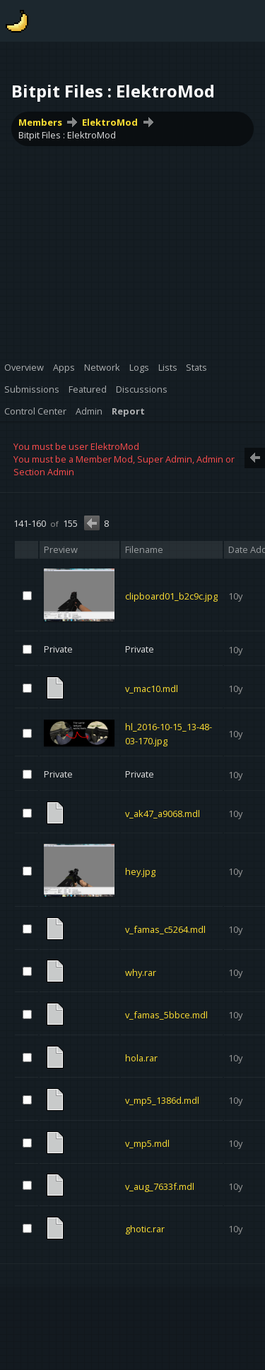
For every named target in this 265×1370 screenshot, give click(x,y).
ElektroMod (110, 122)
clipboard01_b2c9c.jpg (171, 596)
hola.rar (141, 1057)
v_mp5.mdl (147, 1143)
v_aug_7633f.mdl (159, 1185)
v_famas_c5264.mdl (165, 929)
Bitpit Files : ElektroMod (67, 135)
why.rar (140, 971)
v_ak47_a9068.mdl (162, 812)
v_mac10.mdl (151, 687)
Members (40, 122)
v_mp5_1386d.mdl (162, 1100)
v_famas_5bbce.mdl (166, 1014)
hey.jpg (140, 871)
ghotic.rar (145, 1228)
